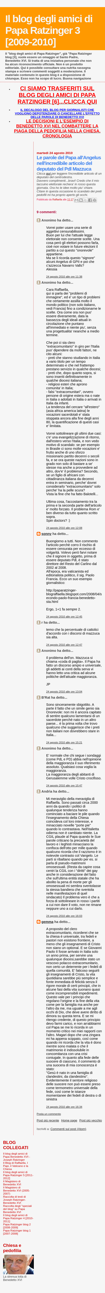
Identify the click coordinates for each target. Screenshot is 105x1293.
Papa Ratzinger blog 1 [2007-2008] (17, 1232)
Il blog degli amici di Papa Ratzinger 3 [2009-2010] (48, 30)
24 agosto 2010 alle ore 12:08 (64, 527)
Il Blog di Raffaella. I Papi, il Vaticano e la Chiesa (15, 1165)
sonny (46, 534)
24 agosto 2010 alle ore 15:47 (64, 785)
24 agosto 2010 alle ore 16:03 (64, 915)
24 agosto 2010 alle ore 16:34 (64, 1106)
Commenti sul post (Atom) (68, 1129)
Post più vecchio (90, 1120)
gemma (47, 922)
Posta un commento (49, 1113)
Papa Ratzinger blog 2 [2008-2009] (17, 1226)
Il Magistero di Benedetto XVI (12, 1183)
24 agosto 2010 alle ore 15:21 (64, 742)
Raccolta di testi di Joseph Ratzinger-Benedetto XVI (14, 1199)
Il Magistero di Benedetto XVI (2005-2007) (16, 1190)
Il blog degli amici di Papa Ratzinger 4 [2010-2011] (18, 1218)
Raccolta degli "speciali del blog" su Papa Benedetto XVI (17, 1209)
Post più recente (48, 1120)
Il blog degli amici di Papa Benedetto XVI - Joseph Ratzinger (16, 1156)
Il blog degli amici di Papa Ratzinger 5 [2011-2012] (18, 1175)
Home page (69, 1120)
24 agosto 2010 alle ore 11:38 (64, 276)
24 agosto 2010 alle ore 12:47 (64, 644)
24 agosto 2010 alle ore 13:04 (64, 691)
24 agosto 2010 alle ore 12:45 (64, 616)
